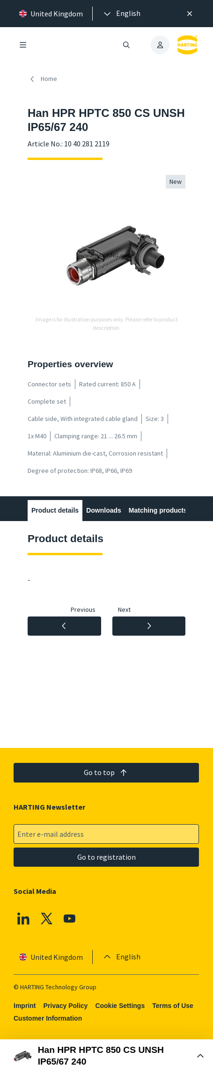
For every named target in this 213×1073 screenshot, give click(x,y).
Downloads (103, 510)
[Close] (189, 13)
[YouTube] (70, 918)
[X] (47, 918)
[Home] (44, 78)
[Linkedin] (23, 918)
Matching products (158, 510)
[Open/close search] (127, 45)
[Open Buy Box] (106, 1056)
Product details (55, 510)
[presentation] (121, 13)
